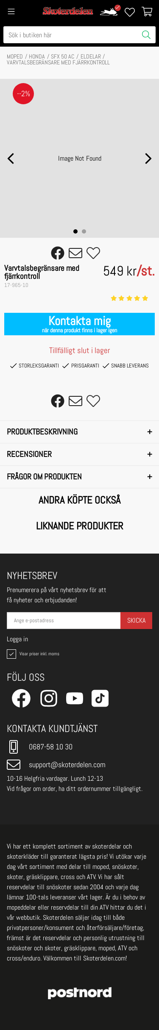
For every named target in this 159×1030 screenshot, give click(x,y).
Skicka (136, 620)
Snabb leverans (126, 366)
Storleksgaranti (34, 366)
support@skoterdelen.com (56, 764)
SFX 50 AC (62, 56)
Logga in (17, 639)
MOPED (15, 56)
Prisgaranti (80, 366)
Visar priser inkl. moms (32, 654)
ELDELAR (91, 56)
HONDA (37, 56)
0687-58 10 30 (40, 747)
